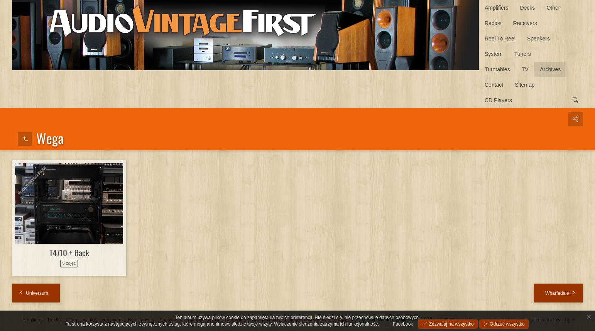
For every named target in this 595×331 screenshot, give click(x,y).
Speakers (538, 38)
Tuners (522, 54)
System (494, 54)
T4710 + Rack (69, 253)
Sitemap (524, 85)
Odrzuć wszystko (507, 324)
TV (525, 69)
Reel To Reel (500, 38)
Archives (550, 69)
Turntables (497, 69)
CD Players (498, 100)
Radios (493, 23)
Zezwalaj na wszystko (450, 324)
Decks (527, 8)
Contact (494, 85)
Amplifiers (496, 8)
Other (553, 8)
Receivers (525, 23)
